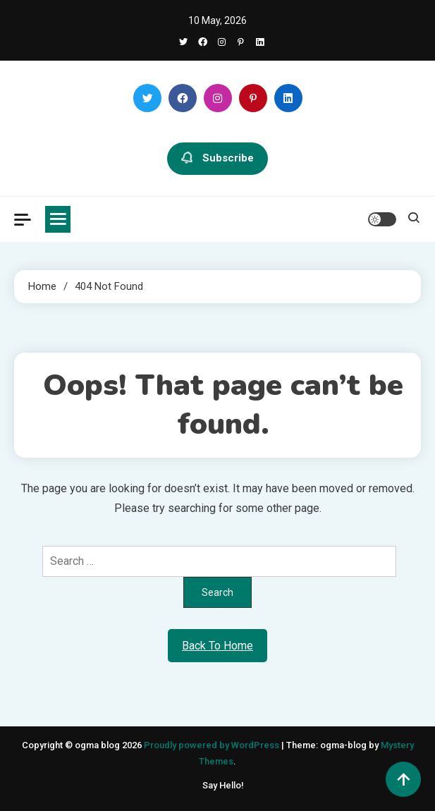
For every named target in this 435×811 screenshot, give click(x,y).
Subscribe (217, 158)
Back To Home (217, 645)
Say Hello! (223, 785)
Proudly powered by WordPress (212, 745)
